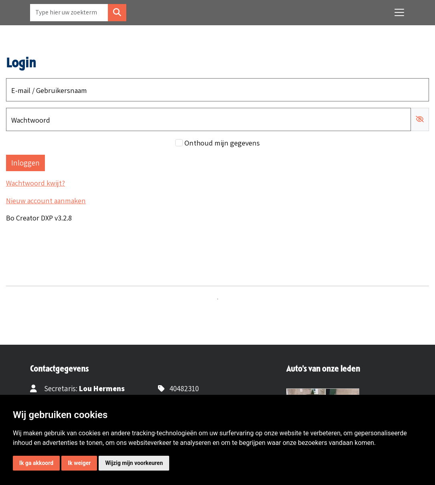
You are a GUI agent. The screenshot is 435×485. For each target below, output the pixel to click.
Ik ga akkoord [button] (36, 463)
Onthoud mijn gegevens (222, 143)
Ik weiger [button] (79, 463)
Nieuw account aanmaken (46, 200)
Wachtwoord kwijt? (35, 183)
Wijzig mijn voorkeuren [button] (134, 463)
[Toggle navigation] (399, 12)
